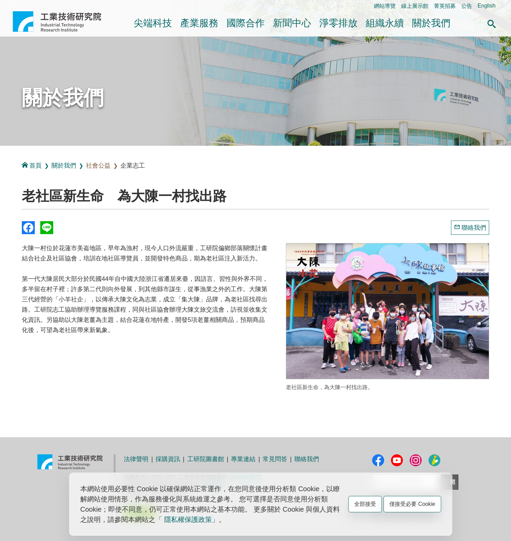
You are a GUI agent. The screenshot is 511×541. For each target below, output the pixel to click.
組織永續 (385, 23)
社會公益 (98, 165)
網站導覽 (385, 6)
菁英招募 (445, 6)
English (486, 6)
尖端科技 (153, 23)
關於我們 (431, 23)
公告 (466, 6)
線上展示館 (414, 6)
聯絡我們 (474, 227)
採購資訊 (168, 459)
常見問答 (275, 459)
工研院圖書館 (205, 459)
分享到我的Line (46, 227)
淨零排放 (338, 23)
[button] (491, 23)
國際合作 (246, 23)
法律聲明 (136, 459)
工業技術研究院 (62, 21)
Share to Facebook (28, 227)
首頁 (32, 165)
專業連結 (243, 459)
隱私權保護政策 (188, 519)
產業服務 (199, 23)
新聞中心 (292, 23)
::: (15, 6)
